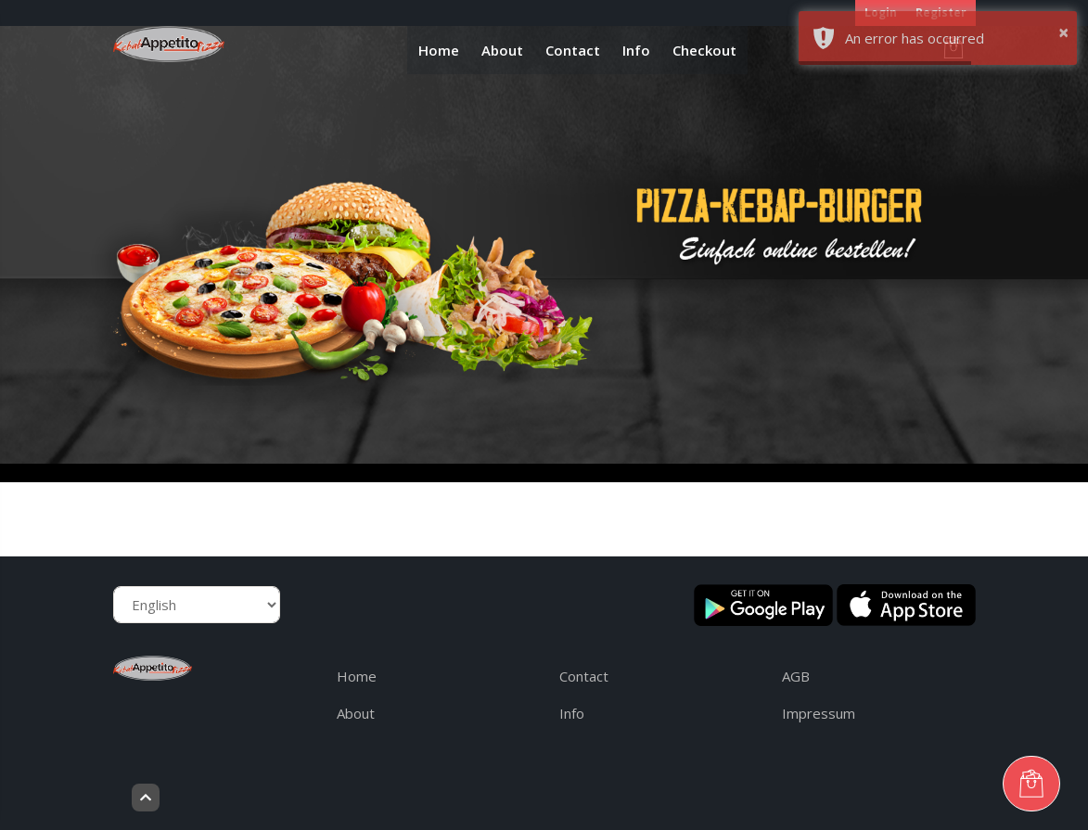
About (502, 50)
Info (636, 50)
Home (438, 50)
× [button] (1063, 32)
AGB (796, 676)
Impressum (818, 713)
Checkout (704, 50)
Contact (572, 50)
